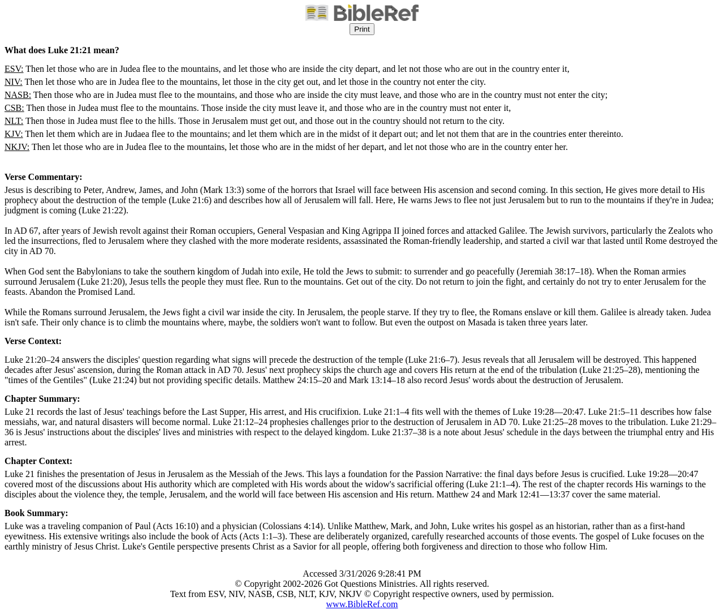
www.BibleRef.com (362, 604)
